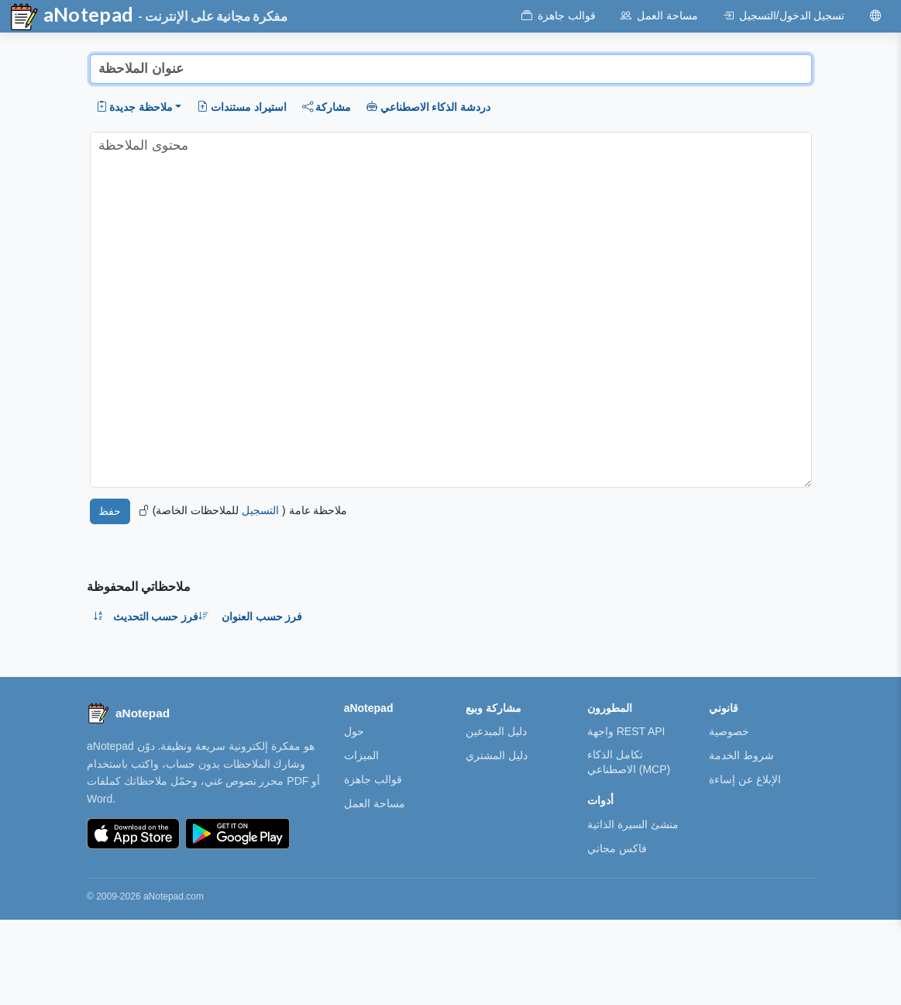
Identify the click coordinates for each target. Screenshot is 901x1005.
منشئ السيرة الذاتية (633, 824)
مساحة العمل (374, 803)
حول (354, 731)
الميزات (361, 755)
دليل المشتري (497, 755)
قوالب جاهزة (373, 779)
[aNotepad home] (128, 713)
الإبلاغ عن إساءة (745, 779)
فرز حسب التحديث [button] (161, 616)
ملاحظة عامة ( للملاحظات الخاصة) (243, 510)
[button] (139, 107)
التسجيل (260, 510)
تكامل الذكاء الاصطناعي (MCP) (628, 761)
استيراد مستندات (241, 107)
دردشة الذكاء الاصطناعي (428, 107)
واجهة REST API (626, 731)
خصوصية (729, 731)
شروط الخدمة (741, 755)
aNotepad (71, 17)
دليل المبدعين (496, 731)
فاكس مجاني (617, 848)
